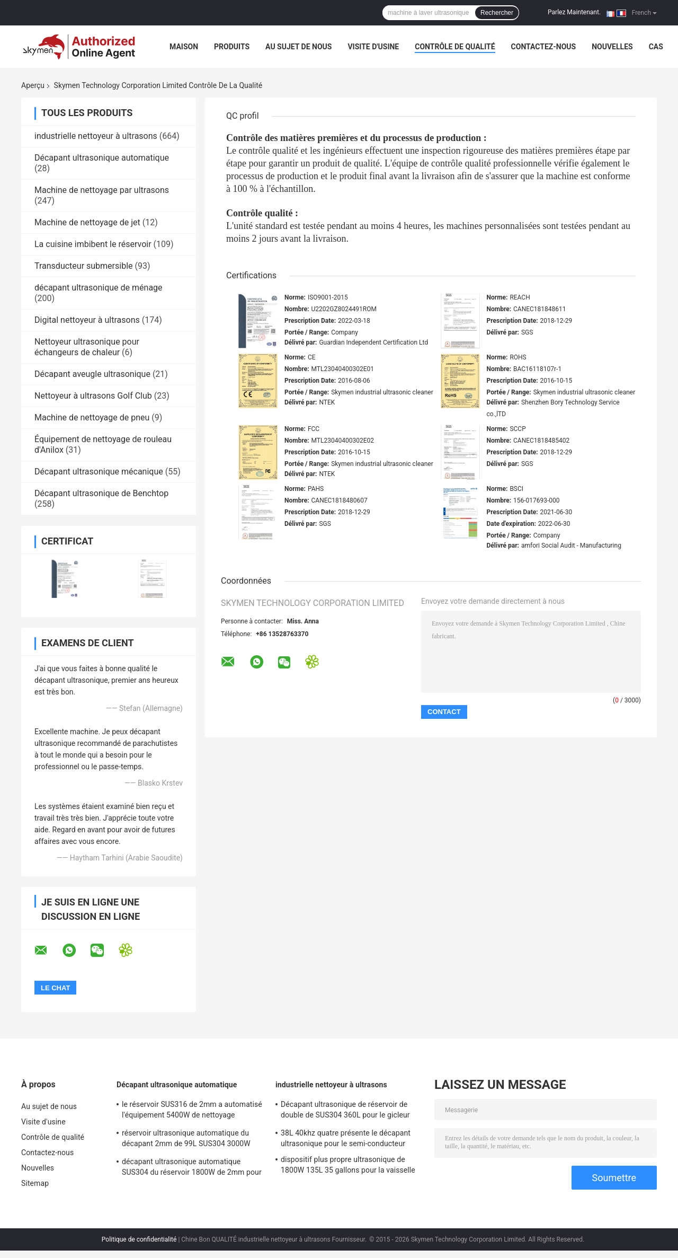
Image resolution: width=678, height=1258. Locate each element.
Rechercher (496, 12)
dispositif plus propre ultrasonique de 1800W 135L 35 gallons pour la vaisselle (348, 1164)
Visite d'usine (373, 46)
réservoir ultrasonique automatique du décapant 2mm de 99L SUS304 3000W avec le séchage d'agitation (186, 1140)
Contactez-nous (543, 46)
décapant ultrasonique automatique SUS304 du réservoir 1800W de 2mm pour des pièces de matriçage (192, 1168)
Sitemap (35, 1183)
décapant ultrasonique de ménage (98, 288)
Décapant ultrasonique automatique (101, 158)
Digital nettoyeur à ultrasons (87, 320)
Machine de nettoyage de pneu (91, 417)
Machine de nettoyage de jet (87, 222)
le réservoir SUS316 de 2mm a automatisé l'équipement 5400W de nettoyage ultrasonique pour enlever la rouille (192, 1111)
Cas (656, 46)
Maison (184, 46)
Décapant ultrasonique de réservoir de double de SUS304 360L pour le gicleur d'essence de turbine (345, 1111)
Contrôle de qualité (455, 46)
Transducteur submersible (83, 266)
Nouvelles (612, 46)
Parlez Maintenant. (574, 12)
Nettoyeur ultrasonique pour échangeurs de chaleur (86, 347)
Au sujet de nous (298, 46)
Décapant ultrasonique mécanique (98, 472)
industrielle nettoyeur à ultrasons (95, 136)
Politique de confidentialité (139, 1239)
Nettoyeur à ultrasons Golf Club (93, 396)
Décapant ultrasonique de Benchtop (101, 493)
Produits (231, 46)
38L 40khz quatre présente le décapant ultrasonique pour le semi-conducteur (346, 1138)
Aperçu (32, 85)
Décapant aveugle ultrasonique (92, 374)
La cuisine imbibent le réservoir (92, 244)
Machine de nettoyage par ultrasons (101, 190)
